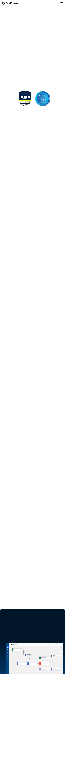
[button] (61, 3)
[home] (10, 3)
